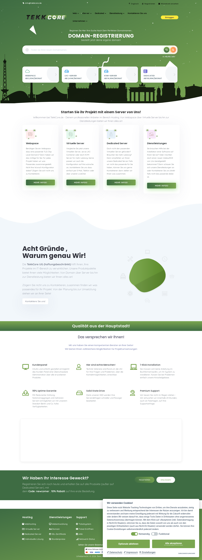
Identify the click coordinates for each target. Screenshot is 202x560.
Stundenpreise (57, 539)
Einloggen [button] (169, 17)
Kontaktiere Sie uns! (35, 301)
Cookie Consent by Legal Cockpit (186, 553)
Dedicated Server (31, 534)
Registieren (144, 480)
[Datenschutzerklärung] (114, 552)
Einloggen (166, 480)
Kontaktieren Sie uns (137, 13)
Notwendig (144, 534)
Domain (54, 529)
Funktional (164, 534)
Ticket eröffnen (84, 529)
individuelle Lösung (32, 539)
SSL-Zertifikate (57, 534)
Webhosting (29, 524)
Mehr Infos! (40, 182)
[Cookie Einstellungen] (147, 552)
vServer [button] (86, 13)
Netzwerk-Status (85, 539)
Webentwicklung (58, 524)
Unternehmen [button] (80, 21)
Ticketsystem (83, 524)
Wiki (79, 534)
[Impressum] (131, 552)
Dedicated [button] (100, 13)
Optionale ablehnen (128, 543)
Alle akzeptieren (173, 544)
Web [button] (76, 13)
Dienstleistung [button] (117, 13)
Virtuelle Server (31, 529)
